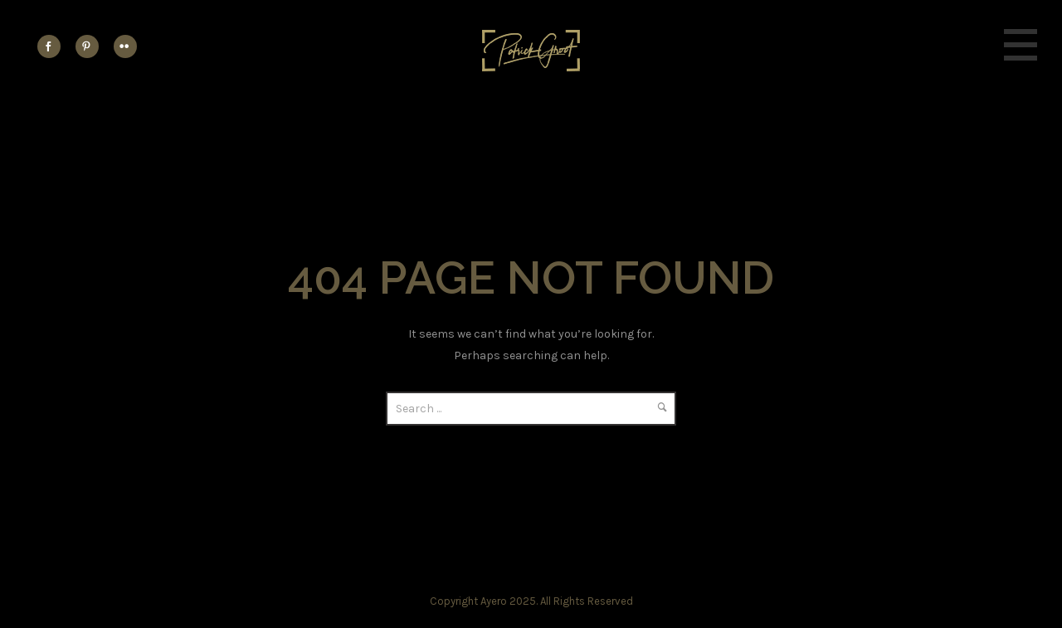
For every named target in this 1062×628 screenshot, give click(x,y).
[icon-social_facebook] (53, 46)
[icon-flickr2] (125, 46)
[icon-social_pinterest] (91, 46)
